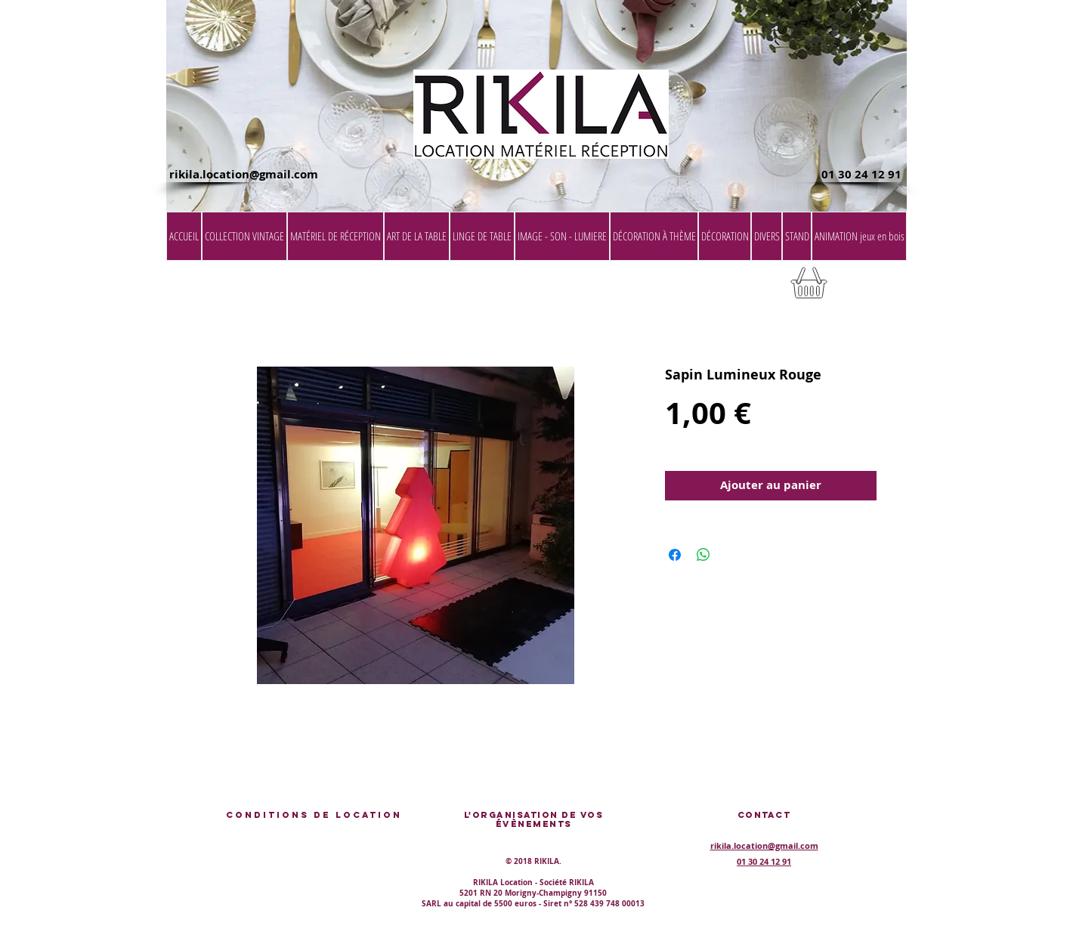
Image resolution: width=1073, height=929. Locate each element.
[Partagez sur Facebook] (675, 555)
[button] (868, 287)
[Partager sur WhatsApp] (703, 555)
